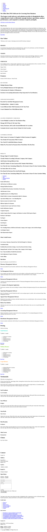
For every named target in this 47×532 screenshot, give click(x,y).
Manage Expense (6, 178)
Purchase (4, 175)
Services (4, 5)
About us (4, 503)
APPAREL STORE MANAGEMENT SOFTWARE (13, 519)
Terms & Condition (7, 506)
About (4, 4)
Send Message (3, 493)
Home (4, 3)
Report (4, 179)
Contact (4, 7)
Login (4, 9)
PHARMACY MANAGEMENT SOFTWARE (12, 514)
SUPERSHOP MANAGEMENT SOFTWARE (12, 518)
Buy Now (2, 343)
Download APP (6, 8)
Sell (3, 177)
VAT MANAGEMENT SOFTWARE (10, 515)
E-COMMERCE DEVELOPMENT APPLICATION (13, 517)
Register (4, 10)
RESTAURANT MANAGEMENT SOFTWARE (12, 516)
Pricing (4, 6)
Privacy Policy (6, 505)
